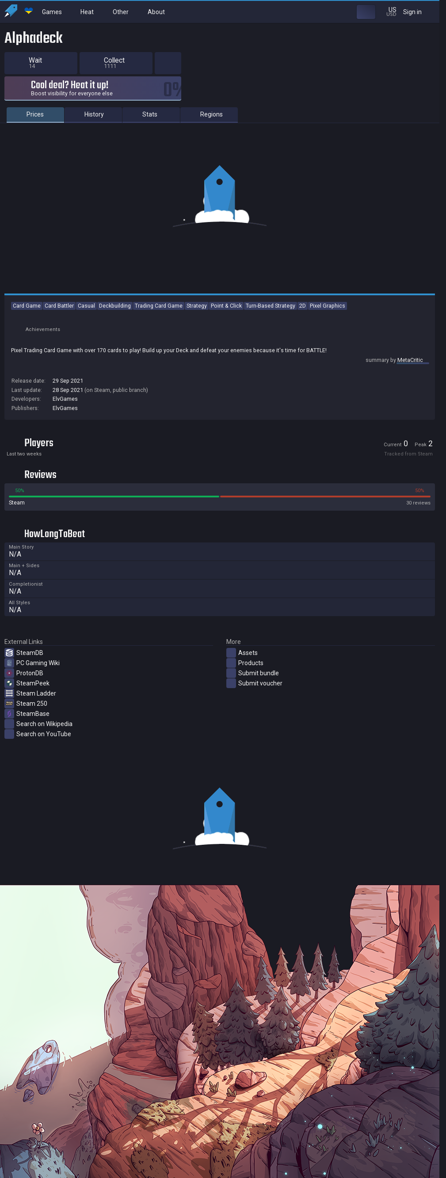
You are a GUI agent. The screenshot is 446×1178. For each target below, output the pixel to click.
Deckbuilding (115, 317)
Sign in (418, 11)
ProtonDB (23, 685)
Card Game (27, 317)
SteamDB (23, 665)
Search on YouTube (37, 746)
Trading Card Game (159, 317)
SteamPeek (27, 695)
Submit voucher (254, 695)
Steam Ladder (30, 705)
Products (244, 675)
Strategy (197, 317)
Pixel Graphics (327, 317)
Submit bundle (252, 685)
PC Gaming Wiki (32, 675)
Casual (86, 317)
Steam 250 (25, 715)
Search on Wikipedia (38, 736)
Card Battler (59, 317)
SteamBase (27, 725)
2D (302, 317)
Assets (242, 665)
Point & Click (226, 317)
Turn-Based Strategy (270, 317)
